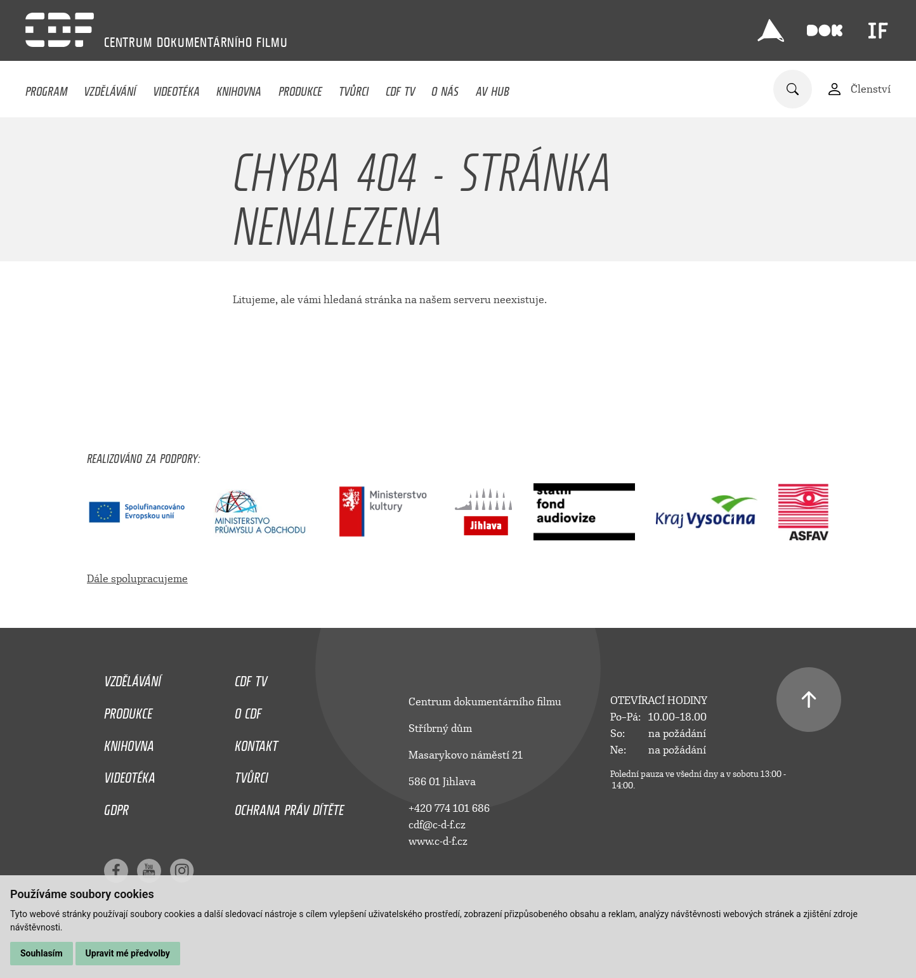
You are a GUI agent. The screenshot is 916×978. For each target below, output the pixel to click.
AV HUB (492, 88)
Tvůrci (354, 88)
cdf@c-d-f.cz (437, 825)
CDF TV (400, 88)
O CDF (248, 710)
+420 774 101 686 (449, 808)
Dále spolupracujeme (137, 579)
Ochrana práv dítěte (289, 806)
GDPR (116, 806)
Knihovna (238, 88)
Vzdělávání (110, 88)
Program (46, 88)
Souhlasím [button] (41, 953)
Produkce (300, 88)
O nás (445, 88)
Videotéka (176, 88)
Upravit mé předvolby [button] (128, 953)
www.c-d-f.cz (438, 841)
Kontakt (256, 742)
